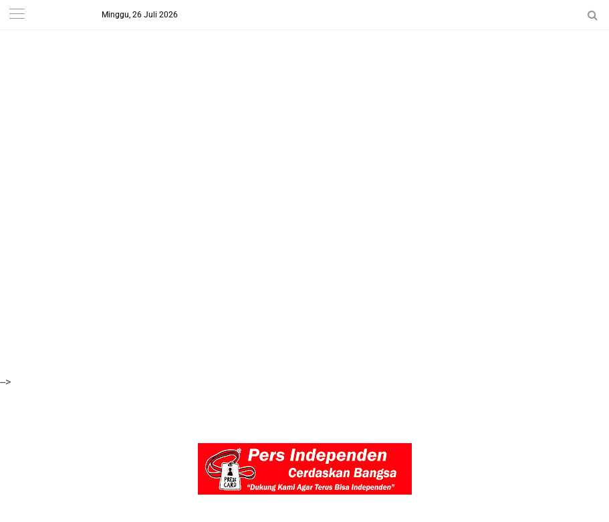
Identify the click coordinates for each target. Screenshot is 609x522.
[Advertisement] (304, 93)
